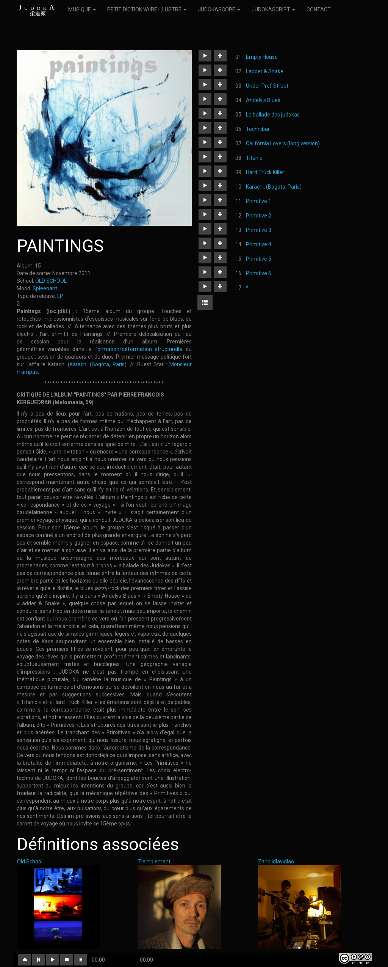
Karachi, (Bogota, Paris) (274, 187)
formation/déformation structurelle (137, 349)
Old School (29, 861)
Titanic (254, 158)
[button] (205, 55)
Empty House (262, 57)
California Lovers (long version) (283, 143)
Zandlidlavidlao (276, 861)
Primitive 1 (258, 201)
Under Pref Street (267, 86)
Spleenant (45, 288)
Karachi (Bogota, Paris (97, 364)
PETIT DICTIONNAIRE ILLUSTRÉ (146, 9)
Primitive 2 (258, 216)
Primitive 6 (258, 273)
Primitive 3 (258, 230)
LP (60, 296)
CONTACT (319, 9)
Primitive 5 (258, 259)
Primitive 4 (258, 244)
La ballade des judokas (273, 115)
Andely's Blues (263, 100)
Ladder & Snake (264, 71)
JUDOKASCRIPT (273, 9)
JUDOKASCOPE (219, 9)
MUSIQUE (82, 9)
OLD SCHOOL (51, 281)
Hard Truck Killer (265, 172)
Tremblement (154, 861)
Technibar (258, 129)
